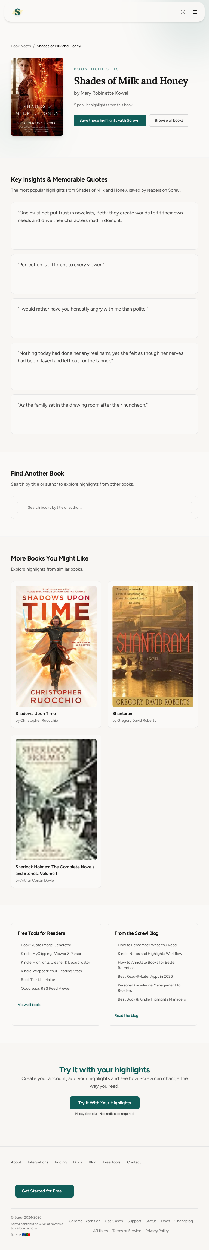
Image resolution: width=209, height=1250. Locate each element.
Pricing (61, 1162)
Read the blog (126, 1015)
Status (151, 1221)
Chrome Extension (84, 1221)
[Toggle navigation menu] (194, 12)
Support (134, 1221)
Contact (134, 1162)
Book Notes (21, 46)
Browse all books (169, 120)
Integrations (38, 1162)
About (16, 1162)
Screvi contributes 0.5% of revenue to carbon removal (37, 1226)
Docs (77, 1162)
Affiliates (100, 1231)
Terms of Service (126, 1231)
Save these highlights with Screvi (108, 120)
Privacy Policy (157, 1231)
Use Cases (114, 1221)
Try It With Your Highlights (104, 1102)
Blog (92, 1162)
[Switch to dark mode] (183, 12)
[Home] (17, 11)
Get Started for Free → (44, 1191)
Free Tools (112, 1162)
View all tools (29, 1004)
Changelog (183, 1221)
